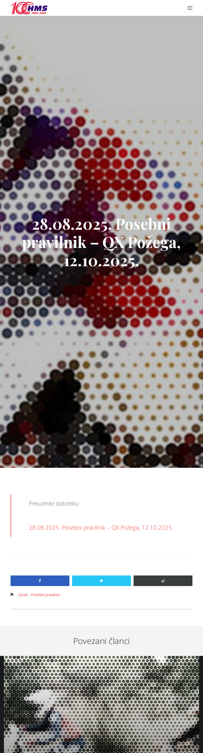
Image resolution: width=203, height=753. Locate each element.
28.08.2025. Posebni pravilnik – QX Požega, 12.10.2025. (101, 527)
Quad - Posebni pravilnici (39, 594)
